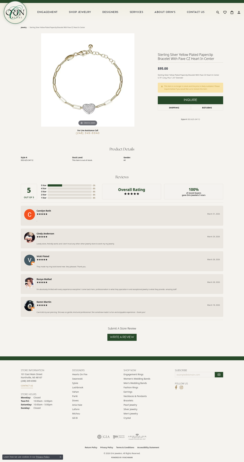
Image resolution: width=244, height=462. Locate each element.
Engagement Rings (133, 374)
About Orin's (165, 12)
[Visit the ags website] (137, 437)
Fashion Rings (131, 387)
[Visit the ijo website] (118, 437)
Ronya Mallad (44, 279)
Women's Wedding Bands (137, 378)
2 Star (43, 194)
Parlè (75, 396)
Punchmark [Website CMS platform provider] (127, 457)
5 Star (43, 185)
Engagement (47, 12)
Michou (76, 413)
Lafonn (76, 409)
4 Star (43, 188)
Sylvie (75, 383)
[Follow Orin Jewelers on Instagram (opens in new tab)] (181, 387)
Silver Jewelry (130, 409)
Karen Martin (44, 301)
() (94, 185)
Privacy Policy (106, 447)
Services (136, 12)
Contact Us (196, 12)
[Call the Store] (28, 380)
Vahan (75, 391)
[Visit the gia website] (103, 437)
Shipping (174, 108)
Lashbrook (77, 387)
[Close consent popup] (60, 457)
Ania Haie (77, 404)
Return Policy (91, 447)
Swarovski (77, 378)
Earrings (128, 391)
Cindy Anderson (45, 233)
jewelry (24, 27)
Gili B (75, 417)
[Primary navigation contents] (121, 12)
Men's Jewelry (131, 413)
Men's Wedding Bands (135, 383)
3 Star (43, 191)
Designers (110, 12)
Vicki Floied (43, 256)
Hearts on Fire (79, 374)
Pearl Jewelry (130, 404)
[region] (87, 80)
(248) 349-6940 (88, 133)
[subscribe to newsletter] (219, 375)
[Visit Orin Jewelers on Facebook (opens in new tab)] (176, 387)
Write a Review (122, 337)
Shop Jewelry (80, 12)
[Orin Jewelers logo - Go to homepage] (15, 12)
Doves (75, 400)
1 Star (43, 197)
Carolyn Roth (44, 210)
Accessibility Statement (148, 447)
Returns (207, 108)
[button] (218, 12)
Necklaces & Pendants (135, 396)
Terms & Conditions (125, 447)
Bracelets (128, 400)
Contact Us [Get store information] (27, 385)
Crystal (127, 417)
